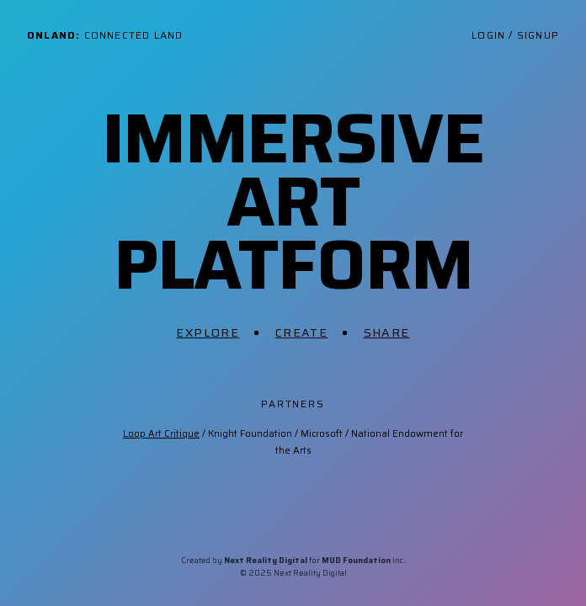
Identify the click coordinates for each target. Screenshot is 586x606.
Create (301, 332)
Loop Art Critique (161, 433)
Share (387, 332)
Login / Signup (515, 35)
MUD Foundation (356, 560)
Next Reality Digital (265, 560)
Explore (207, 332)
